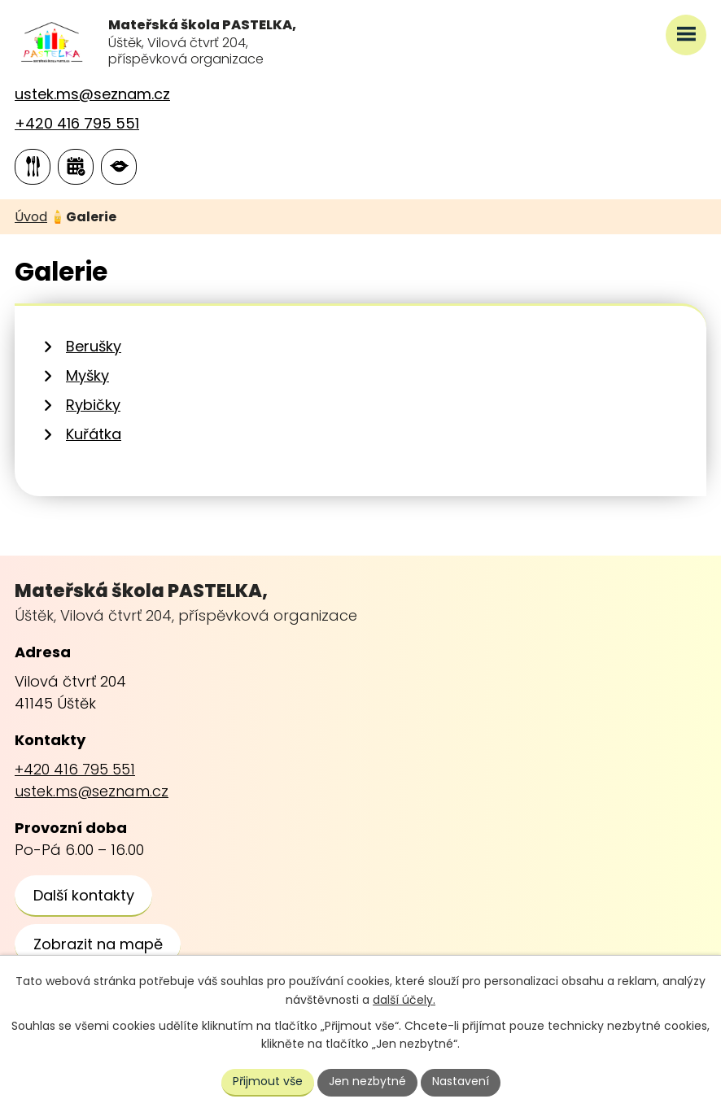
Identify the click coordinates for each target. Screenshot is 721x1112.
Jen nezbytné (367, 1081)
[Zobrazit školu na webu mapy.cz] (98, 945)
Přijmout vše (268, 1081)
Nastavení (460, 1081)
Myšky (87, 375)
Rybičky (93, 405)
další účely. (404, 1000)
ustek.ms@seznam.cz (92, 94)
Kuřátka (93, 434)
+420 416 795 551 (77, 123)
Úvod (31, 216)
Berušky (93, 346)
